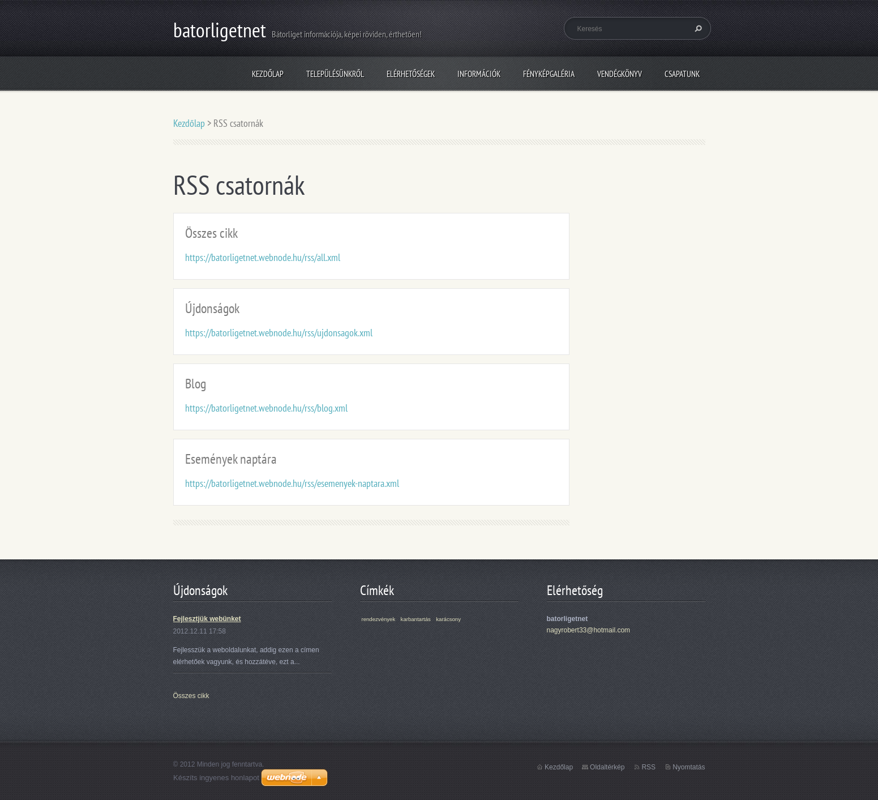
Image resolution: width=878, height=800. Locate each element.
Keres (696, 28)
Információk (478, 74)
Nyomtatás (689, 767)
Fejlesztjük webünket (207, 619)
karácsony (448, 619)
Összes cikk (211, 233)
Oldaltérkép (607, 767)
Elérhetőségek (411, 74)
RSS (648, 767)
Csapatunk (682, 74)
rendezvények (379, 619)
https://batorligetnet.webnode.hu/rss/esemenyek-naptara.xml (292, 483)
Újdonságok (212, 308)
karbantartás (416, 619)
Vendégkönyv (619, 74)
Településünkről (335, 74)
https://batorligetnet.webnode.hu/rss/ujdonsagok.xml (278, 332)
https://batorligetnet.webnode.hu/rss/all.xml (262, 257)
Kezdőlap (268, 74)
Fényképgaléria (549, 74)
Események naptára (231, 459)
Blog (195, 383)
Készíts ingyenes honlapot (216, 777)
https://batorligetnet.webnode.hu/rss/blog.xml (266, 407)
